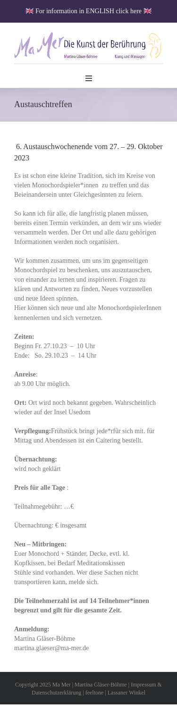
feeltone (94, 692)
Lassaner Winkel (126, 692)
